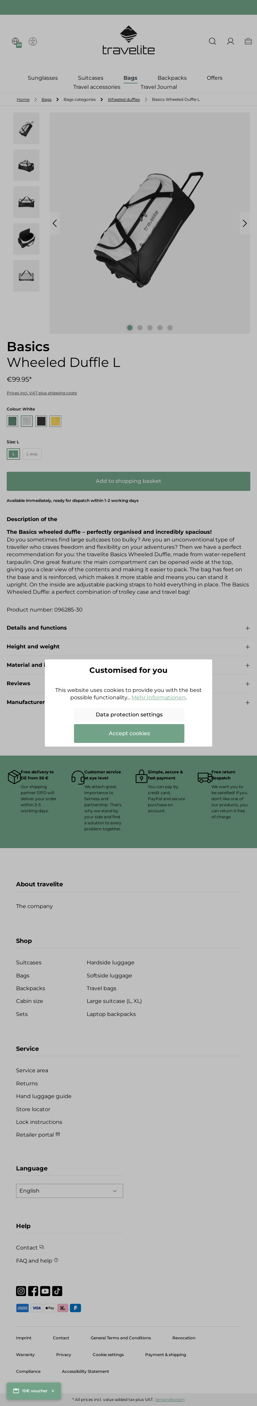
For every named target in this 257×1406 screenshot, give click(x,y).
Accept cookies (129, 733)
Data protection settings (129, 714)
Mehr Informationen (159, 697)
